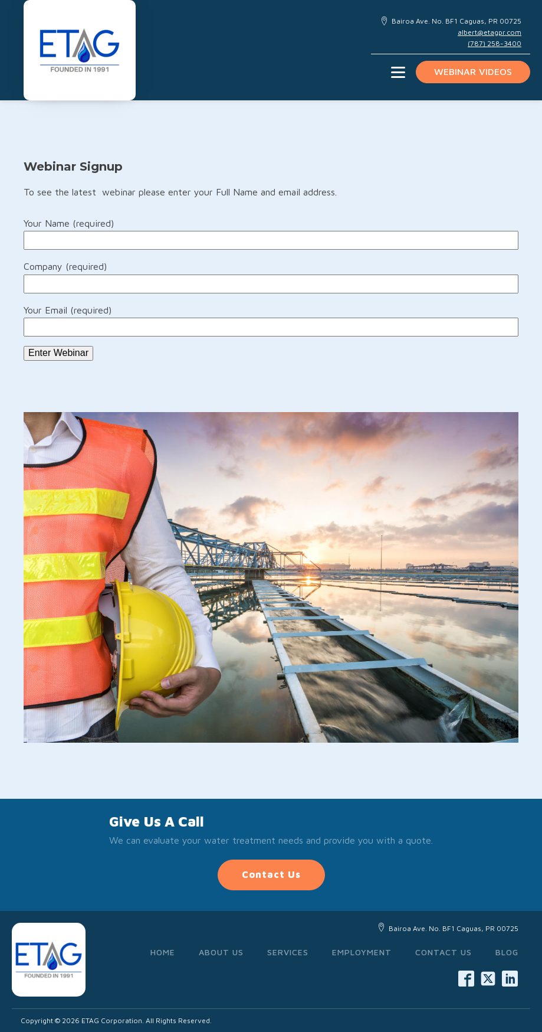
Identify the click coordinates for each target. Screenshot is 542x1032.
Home (162, 952)
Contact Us (271, 874)
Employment (362, 952)
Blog (506, 952)
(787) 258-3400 (494, 43)
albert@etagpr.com (489, 32)
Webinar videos (473, 71)
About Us (221, 952)
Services (287, 952)
